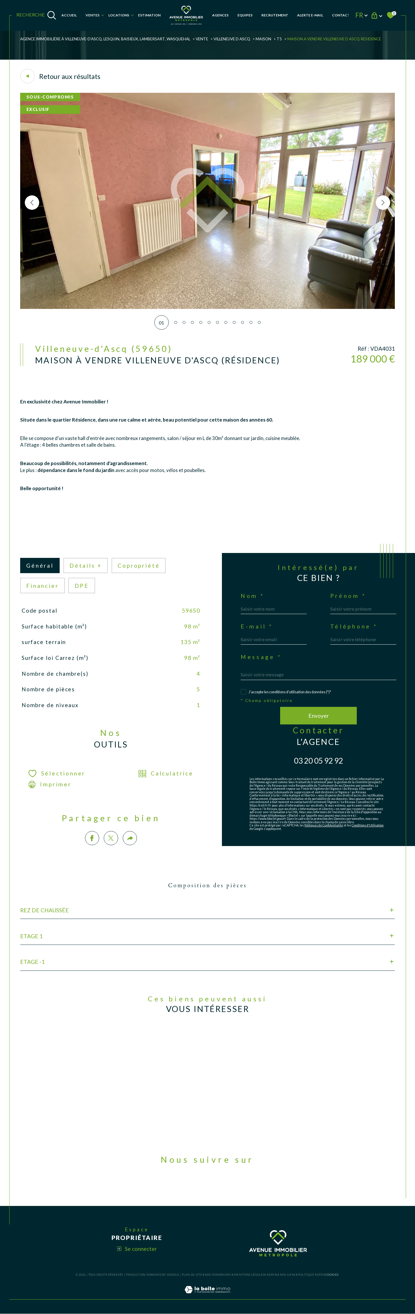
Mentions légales (249, 1274)
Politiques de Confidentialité (323, 825)
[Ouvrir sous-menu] (102, 15)
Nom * (252, 596)
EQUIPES (244, 15)
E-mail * (257, 626)
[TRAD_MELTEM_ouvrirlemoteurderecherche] (36, 15)
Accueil (69, 15)
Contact (341, 15)
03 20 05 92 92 (318, 760)
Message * (261, 657)
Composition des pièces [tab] (207, 885)
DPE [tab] (82, 585)
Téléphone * (354, 626)
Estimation (149, 15)
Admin (272, 1274)
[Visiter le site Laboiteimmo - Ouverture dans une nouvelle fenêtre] (207, 1296)
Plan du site (192, 1274)
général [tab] (40, 565)
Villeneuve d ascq (232, 39)
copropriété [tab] (139, 565)
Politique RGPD (310, 1274)
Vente (202, 39)
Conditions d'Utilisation (368, 825)
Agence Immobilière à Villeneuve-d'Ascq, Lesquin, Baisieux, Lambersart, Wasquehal (105, 39)
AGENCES (220, 15)
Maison (263, 39)
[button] (383, 202)
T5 (279, 39)
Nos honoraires (218, 1274)
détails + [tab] (85, 565)
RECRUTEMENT (274, 15)
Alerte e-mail (310, 15)
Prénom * (348, 596)
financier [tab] (42, 585)
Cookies (331, 1274)
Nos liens (288, 1274)
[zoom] (207, 307)
